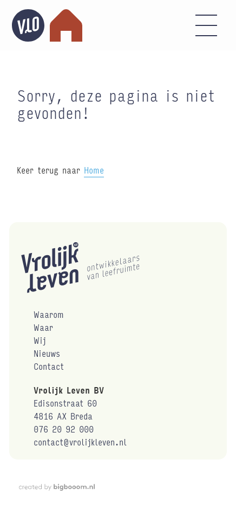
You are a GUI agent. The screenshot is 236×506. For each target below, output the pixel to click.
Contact (49, 366)
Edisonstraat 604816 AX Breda (65, 409)
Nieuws (47, 353)
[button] (206, 25)
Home (94, 170)
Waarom (49, 314)
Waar (43, 327)
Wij (40, 340)
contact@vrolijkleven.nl (80, 442)
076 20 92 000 (64, 429)
